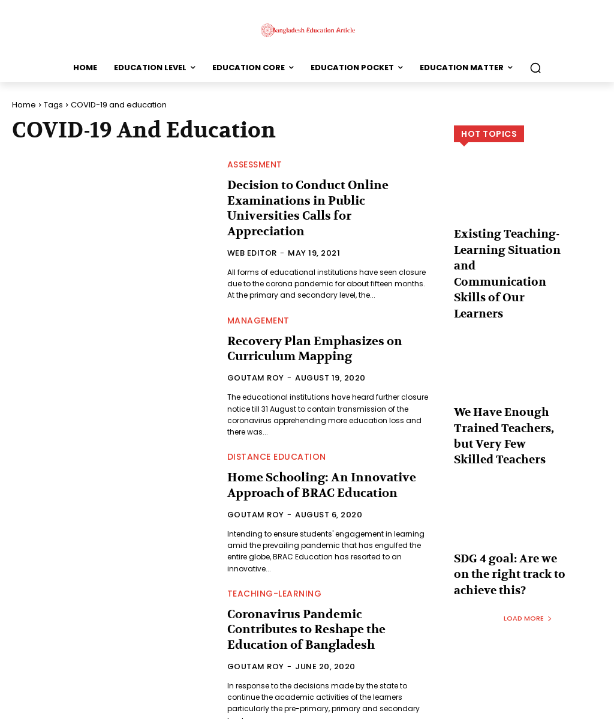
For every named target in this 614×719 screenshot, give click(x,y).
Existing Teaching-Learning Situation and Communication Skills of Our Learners (509, 251)
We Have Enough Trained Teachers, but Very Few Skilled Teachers (510, 378)
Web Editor (252, 234)
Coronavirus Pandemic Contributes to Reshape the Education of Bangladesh (327, 600)
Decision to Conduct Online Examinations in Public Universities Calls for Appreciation (324, 199)
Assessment (254, 164)
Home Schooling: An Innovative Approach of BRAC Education (311, 464)
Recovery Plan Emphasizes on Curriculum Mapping (306, 329)
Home (24, 104)
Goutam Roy (255, 357)
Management (258, 302)
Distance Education (276, 437)
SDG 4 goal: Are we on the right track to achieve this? (509, 498)
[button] (535, 67)
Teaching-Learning (274, 573)
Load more (528, 538)
